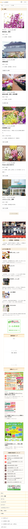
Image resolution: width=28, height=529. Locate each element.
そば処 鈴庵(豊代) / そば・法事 (12, 467)
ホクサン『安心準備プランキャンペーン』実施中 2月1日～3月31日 (14, 394)
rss (21, 2)
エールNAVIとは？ (4, 518)
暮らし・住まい (4, 510)
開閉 (26, 493)
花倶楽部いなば (6, 127)
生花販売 (4, 70)
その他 (2, 513)
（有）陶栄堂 (12, 292)
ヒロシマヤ (12, 265)
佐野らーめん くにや (14, 252)
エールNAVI (5, 2)
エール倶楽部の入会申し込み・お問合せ (9, 524)
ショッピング (7, 5)
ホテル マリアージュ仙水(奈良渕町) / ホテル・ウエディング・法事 (14, 479)
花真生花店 (5, 61)
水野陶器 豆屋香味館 (14, 240)
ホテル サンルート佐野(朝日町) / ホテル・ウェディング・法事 (15, 471)
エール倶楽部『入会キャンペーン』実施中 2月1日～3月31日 (14, 416)
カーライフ (3, 504)
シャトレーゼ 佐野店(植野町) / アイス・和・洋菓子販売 (15, 462)
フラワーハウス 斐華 (8, 199)
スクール (2, 499)
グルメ (2, 493)
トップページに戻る (13, 213)
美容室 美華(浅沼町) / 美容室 (12, 465)
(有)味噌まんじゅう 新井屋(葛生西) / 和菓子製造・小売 (15, 459)
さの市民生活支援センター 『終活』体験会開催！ (14, 444)
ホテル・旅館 (3, 496)
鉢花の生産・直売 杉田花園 (9, 94)
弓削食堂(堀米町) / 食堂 (11, 473)
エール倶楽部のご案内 (5, 521)
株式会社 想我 (6, 31)
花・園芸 (14, 29)
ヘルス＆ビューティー (5, 507)
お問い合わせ (3, 527)
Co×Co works (13, 305)
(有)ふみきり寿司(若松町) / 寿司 (12, 455)
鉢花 (7, 102)
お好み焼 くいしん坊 (14, 278)
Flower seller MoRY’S (8, 164)
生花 (3, 141)
